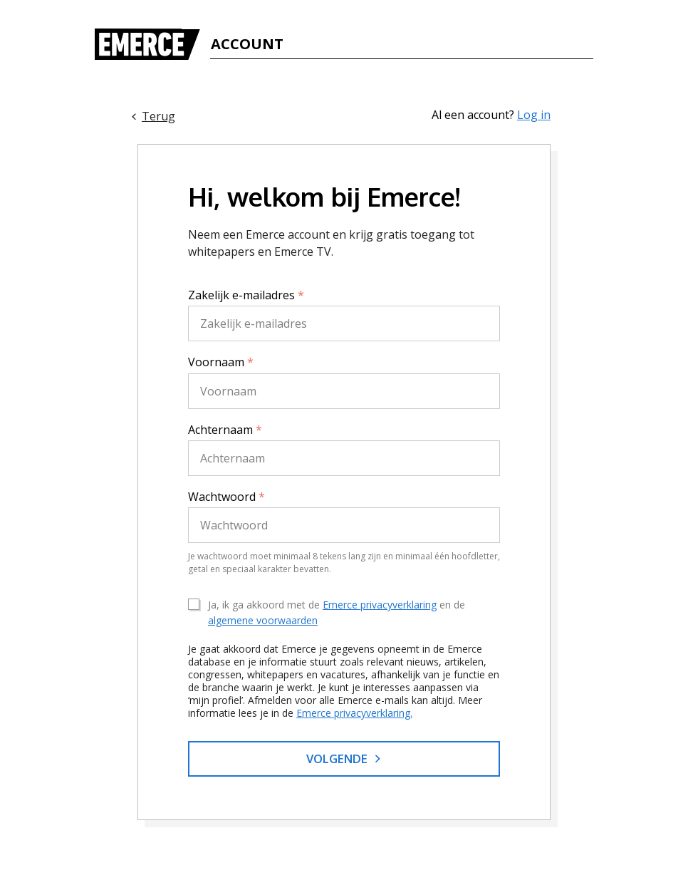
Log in (534, 115)
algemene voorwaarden (263, 620)
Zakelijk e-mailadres (246, 295)
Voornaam (221, 362)
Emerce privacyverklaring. (354, 713)
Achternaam (225, 429)
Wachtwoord (226, 496)
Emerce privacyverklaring (380, 604)
